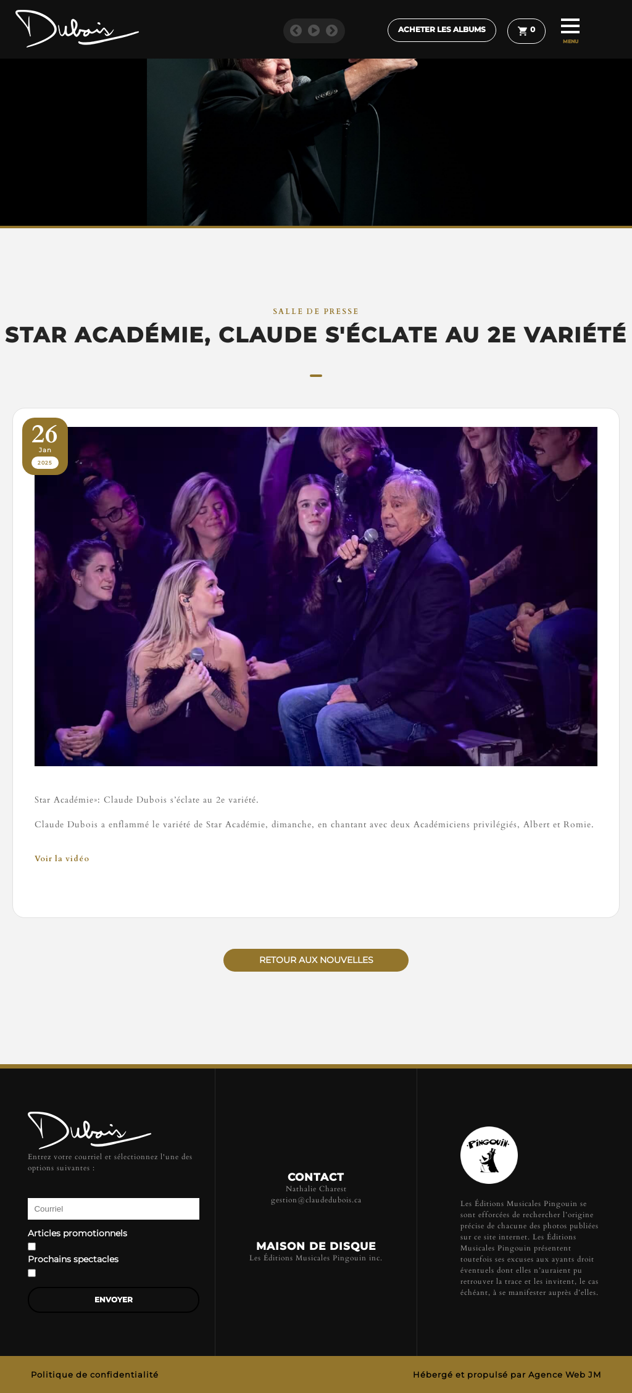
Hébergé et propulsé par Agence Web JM (507, 1374)
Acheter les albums (442, 29)
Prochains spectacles (73, 1259)
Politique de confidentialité (95, 1374)
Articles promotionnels (77, 1234)
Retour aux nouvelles (316, 960)
